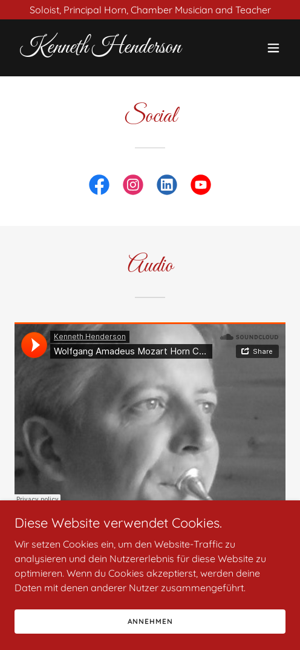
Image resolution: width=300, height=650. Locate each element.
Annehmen (150, 621)
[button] (273, 48)
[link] (109, 49)
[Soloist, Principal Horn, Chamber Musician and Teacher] (150, 9)
